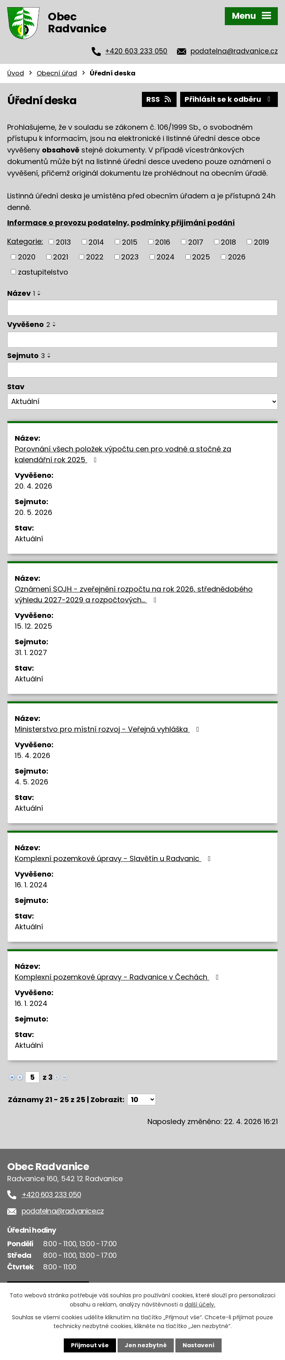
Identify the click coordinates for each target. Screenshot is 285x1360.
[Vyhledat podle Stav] (142, 402)
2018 (228, 242)
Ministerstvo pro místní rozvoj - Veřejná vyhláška (108, 729)
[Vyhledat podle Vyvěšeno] (142, 340)
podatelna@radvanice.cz (234, 51)
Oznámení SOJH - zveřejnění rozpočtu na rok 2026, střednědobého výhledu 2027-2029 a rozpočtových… (134, 594)
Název (21, 293)
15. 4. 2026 (32, 755)
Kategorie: (25, 241)
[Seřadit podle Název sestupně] (39, 294)
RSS (159, 99)
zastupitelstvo (43, 272)
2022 (95, 257)
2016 (162, 242)
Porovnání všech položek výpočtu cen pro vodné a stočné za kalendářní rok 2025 (123, 454)
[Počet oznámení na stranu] (141, 1099)
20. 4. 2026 (33, 486)
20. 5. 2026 (33, 512)
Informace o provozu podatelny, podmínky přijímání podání (121, 223)
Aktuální (29, 539)
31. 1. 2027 (31, 652)
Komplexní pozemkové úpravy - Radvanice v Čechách (118, 977)
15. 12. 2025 (33, 626)
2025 (201, 257)
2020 (26, 257)
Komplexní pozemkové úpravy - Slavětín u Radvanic (114, 858)
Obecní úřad (57, 73)
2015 (130, 242)
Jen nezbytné (146, 1345)
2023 (130, 257)
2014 (96, 242)
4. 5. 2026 (31, 782)
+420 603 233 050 (136, 51)
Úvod (15, 73)
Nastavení (198, 1345)
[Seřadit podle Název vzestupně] (39, 291)
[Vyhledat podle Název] (142, 308)
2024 (166, 257)
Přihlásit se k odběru (229, 99)
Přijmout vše (90, 1345)
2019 (261, 242)
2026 (237, 257)
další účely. (200, 1304)
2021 (60, 257)
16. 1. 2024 (31, 885)
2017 (195, 242)
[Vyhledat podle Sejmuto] (142, 370)
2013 (63, 242)
